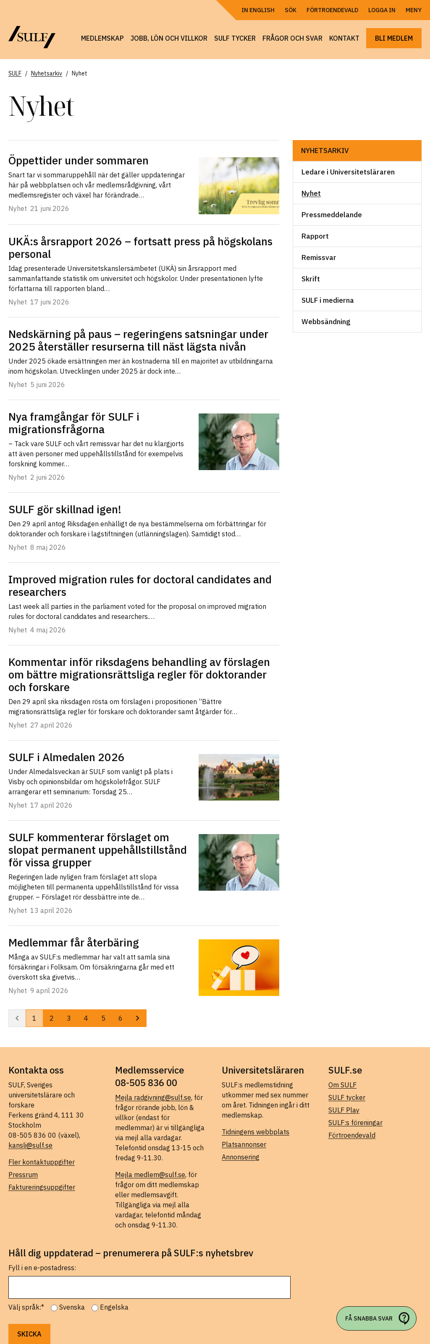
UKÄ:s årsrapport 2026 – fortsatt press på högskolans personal (140, 247)
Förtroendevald (332, 10)
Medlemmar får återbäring (73, 942)
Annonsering (241, 1157)
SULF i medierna (328, 300)
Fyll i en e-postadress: (42, 1267)
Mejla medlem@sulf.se (150, 1174)
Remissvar (319, 257)
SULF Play (343, 1110)
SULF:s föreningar (355, 1122)
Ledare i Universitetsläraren (348, 172)
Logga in (382, 10)
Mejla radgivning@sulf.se (153, 1097)
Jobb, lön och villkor (169, 38)
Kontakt (344, 38)
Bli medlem (394, 38)
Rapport (315, 236)
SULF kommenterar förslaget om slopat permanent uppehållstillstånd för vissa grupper (97, 849)
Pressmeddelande (332, 214)
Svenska (72, 1307)
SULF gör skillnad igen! (64, 509)
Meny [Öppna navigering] (414, 10)
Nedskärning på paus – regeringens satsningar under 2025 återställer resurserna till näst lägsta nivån (138, 340)
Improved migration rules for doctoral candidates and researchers (140, 585)
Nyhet (311, 193)
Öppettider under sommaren (78, 160)
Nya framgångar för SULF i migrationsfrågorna (73, 422)
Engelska (114, 1307)
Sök (290, 10)
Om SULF (342, 1085)
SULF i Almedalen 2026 (66, 757)
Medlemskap (102, 38)
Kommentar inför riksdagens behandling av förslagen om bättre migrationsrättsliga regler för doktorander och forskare (139, 674)
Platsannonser (244, 1144)
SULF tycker (235, 38)
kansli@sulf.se (30, 1145)
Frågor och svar (292, 38)
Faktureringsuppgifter (41, 1187)
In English (258, 10)
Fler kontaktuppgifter (41, 1162)
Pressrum (23, 1174)
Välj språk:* (26, 1307)
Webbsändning (326, 321)
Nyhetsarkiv (325, 150)
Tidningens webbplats (255, 1132)
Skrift (311, 278)
